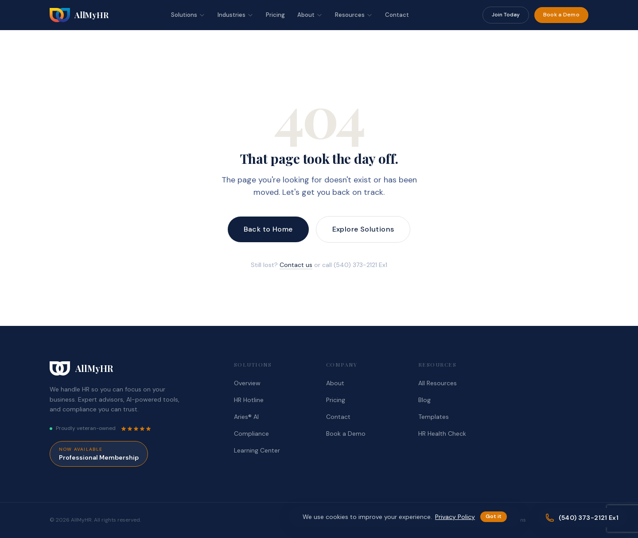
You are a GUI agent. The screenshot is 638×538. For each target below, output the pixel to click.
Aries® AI (246, 417)
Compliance (251, 433)
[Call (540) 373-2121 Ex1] (582, 517)
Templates (433, 417)
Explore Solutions (363, 229)
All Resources (437, 383)
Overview (247, 383)
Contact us (296, 265)
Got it (494, 516)
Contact (397, 15)
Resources (354, 15)
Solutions (188, 15)
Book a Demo (561, 14)
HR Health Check (442, 433)
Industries (235, 15)
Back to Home (268, 229)
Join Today (506, 14)
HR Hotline (249, 400)
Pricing (275, 15)
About (310, 15)
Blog (424, 400)
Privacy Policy (455, 517)
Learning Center (257, 450)
